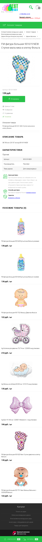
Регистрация (9, 12)
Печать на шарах (21, 511)
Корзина (30, 539)
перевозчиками (31, 192)
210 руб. (6, 353)
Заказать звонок (25, 17)
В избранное (7, 110)
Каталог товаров (12, 25)
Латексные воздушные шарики (21, 515)
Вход (2, 12)
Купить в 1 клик (8, 106)
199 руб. (6, 424)
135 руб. (6, 389)
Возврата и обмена (14, 198)
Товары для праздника (21, 525)
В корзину (14, 99)
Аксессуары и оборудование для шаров (21, 522)
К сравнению (7, 113)
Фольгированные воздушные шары (21, 518)
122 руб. (6, 317)
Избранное (12, 539)
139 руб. (6, 93)
